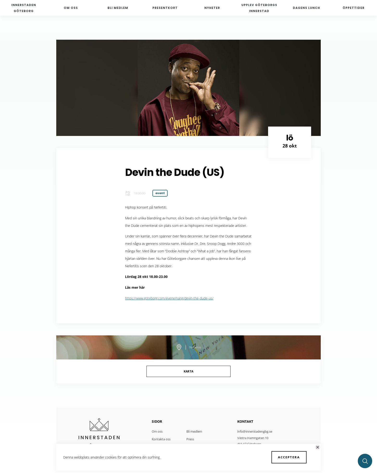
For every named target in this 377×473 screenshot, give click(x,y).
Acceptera (289, 457)
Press (190, 439)
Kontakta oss (161, 439)
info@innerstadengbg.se (254, 431)
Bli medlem (194, 431)
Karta (189, 371)
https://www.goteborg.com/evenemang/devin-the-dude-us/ (169, 298)
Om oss (157, 431)
